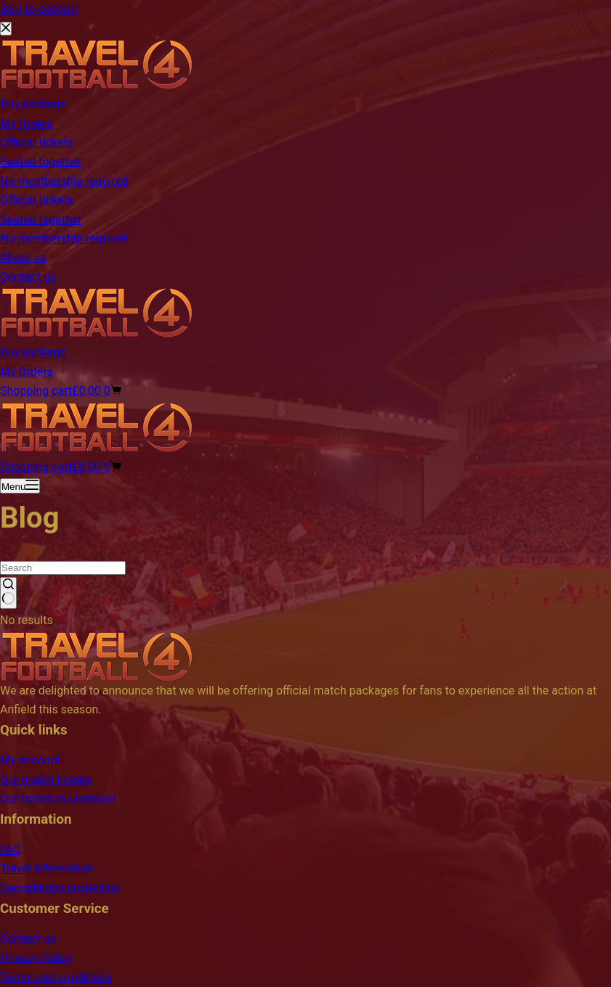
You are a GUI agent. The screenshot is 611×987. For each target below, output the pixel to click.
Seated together (41, 219)
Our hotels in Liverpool (58, 799)
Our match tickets (46, 780)
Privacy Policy (36, 958)
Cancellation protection (60, 888)
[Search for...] (63, 568)
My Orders (26, 372)
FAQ (10, 849)
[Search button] (8, 593)
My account (30, 760)
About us (23, 257)
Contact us (28, 277)
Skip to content (39, 9)
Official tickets (36, 200)
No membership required (64, 238)
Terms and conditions (56, 977)
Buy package (33, 352)
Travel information (47, 868)
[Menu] (20, 486)
